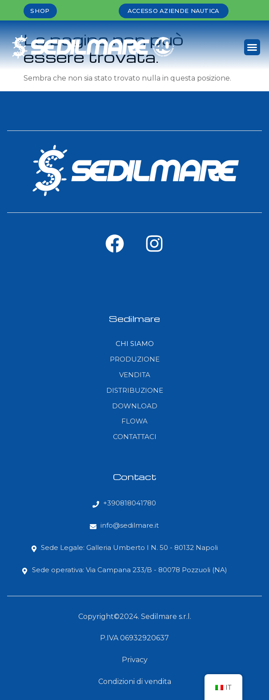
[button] (252, 47)
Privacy (135, 659)
